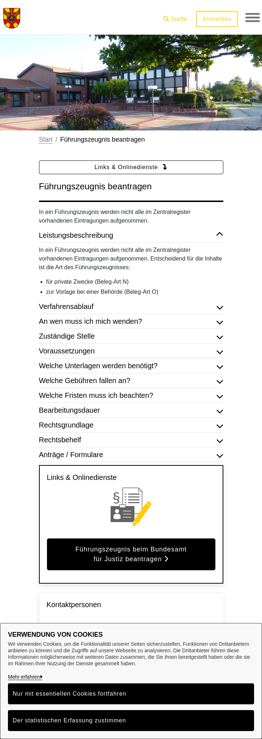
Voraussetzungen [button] (131, 351)
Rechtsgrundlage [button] (131, 425)
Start (46, 139)
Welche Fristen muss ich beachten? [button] (131, 395)
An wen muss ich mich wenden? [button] (131, 321)
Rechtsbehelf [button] (131, 439)
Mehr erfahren (24, 677)
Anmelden (216, 19)
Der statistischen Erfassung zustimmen (69, 720)
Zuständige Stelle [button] (131, 336)
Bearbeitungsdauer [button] (131, 410)
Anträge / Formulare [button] (131, 454)
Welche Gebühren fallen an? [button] (131, 380)
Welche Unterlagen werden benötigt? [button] (131, 365)
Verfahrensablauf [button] (131, 306)
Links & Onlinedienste (130, 167)
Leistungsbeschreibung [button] (131, 235)
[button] (175, 16)
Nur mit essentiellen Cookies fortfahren (69, 694)
